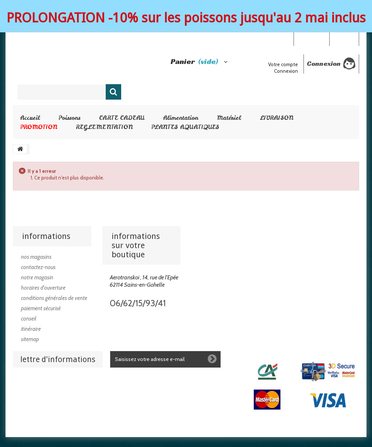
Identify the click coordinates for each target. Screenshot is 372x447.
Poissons (69, 118)
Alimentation (180, 118)
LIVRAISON (276, 118)
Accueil (30, 118)
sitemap (30, 339)
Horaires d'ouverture (43, 288)
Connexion (344, 39)
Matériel (229, 118)
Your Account (311, 39)
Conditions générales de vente (54, 298)
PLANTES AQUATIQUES (185, 127)
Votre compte (283, 64)
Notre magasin (37, 277)
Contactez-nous (38, 267)
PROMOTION (38, 127)
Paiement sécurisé (41, 308)
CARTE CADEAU (121, 118)
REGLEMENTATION (104, 127)
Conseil (28, 318)
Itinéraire (31, 329)
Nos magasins (36, 257)
